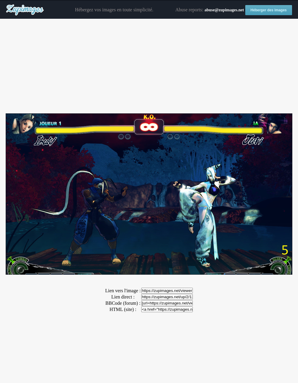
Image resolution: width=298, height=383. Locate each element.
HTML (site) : (122, 309)
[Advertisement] (149, 66)
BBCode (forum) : (122, 303)
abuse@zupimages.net (224, 10)
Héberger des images (269, 10)
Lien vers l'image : (123, 290)
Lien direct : (122, 296)
